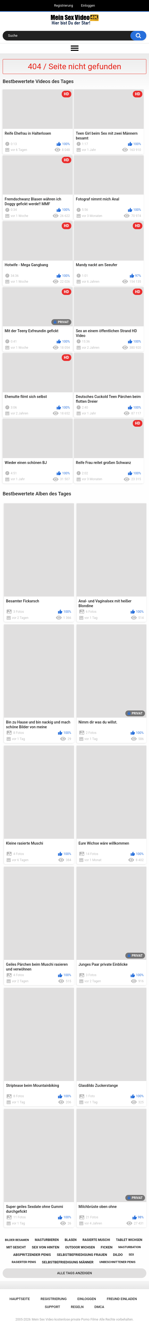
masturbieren (47, 1240)
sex (131, 1254)
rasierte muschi (96, 1240)
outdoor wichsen (80, 1247)
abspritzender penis (32, 1255)
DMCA (99, 1307)
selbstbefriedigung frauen (82, 1255)
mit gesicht (16, 1247)
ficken (107, 1247)
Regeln (77, 1307)
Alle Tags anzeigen (74, 1273)
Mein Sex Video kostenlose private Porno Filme (65, 1319)
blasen (71, 1240)
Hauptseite (20, 1299)
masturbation (129, 1247)
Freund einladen (122, 1299)
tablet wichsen (129, 1240)
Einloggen (88, 5)
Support (52, 1307)
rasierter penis (24, 1262)
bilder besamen (17, 1240)
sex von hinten (45, 1247)
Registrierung (63, 5)
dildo (118, 1255)
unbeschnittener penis (117, 1262)
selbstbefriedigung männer (67, 1262)
